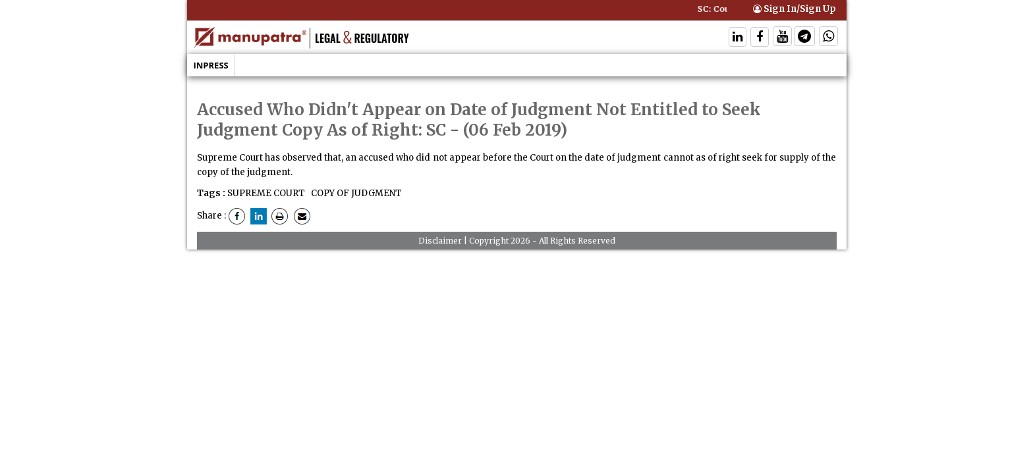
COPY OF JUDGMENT (355, 193)
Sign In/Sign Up (794, 8)
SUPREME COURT (266, 193)
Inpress (211, 65)
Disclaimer (440, 241)
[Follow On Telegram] (804, 38)
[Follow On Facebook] (759, 38)
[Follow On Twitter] (782, 38)
